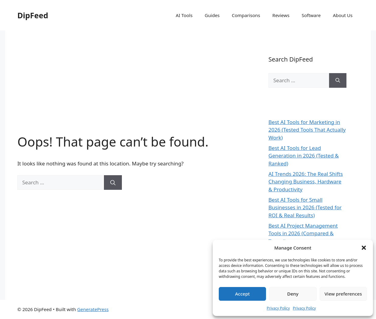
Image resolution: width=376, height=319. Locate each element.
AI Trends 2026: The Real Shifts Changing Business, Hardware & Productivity (305, 181)
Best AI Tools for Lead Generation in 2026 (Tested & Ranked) (303, 155)
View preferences (343, 294)
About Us (343, 15)
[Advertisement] (130, 88)
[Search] (113, 182)
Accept (242, 294)
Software (311, 15)
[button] (364, 248)
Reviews (280, 15)
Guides (212, 15)
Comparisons (246, 15)
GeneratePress (92, 309)
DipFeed (32, 15)
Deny (293, 294)
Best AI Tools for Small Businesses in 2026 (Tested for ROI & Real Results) (305, 207)
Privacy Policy (278, 308)
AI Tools (184, 15)
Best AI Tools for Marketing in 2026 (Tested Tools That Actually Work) (307, 130)
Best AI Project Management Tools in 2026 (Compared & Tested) (303, 233)
